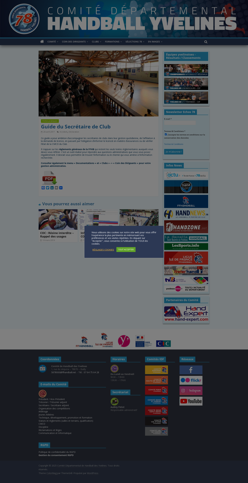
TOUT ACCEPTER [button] (126, 249)
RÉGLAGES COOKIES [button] (103, 249)
